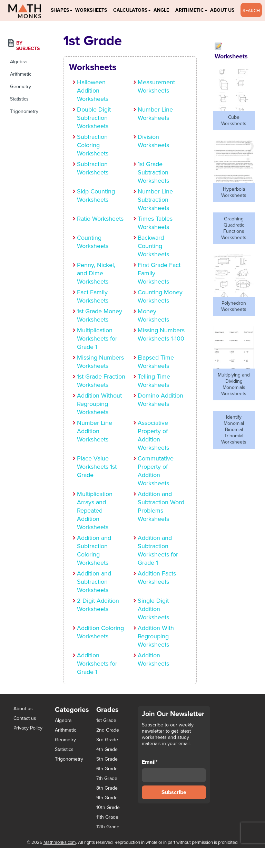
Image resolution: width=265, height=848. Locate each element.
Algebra (18, 62)
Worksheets (91, 10)
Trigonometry (24, 111)
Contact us (24, 718)
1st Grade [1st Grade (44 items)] (106, 720)
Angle (161, 10)
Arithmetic (189, 10)
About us (23, 709)
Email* (174, 770)
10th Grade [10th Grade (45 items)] (108, 807)
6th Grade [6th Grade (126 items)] (107, 769)
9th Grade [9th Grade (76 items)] (107, 798)
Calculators (130, 10)
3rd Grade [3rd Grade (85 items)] (107, 740)
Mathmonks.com (59, 842)
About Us (222, 10)
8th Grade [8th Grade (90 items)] (107, 788)
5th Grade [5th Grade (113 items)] (107, 759)
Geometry (20, 86)
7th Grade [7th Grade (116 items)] (106, 778)
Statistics (19, 99)
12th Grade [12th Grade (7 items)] (107, 827)
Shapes (60, 10)
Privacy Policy (27, 728)
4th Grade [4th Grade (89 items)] (107, 749)
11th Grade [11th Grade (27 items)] (107, 817)
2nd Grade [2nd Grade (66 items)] (107, 730)
